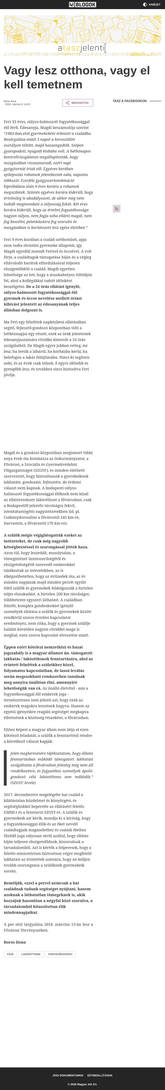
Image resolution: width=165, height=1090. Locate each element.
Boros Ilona (10, 101)
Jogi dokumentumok (68, 1075)
